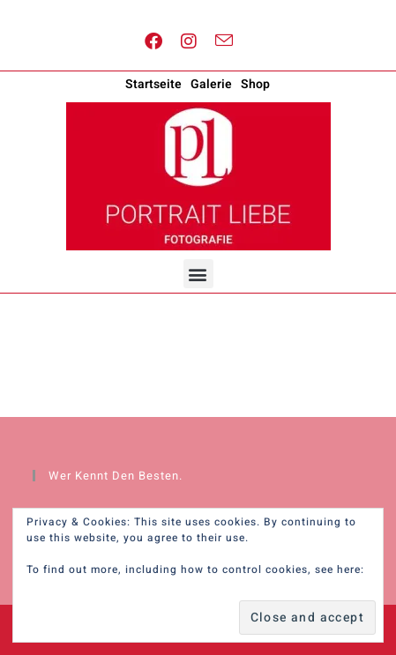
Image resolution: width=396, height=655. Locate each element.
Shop (255, 84)
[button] (198, 273)
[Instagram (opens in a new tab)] (189, 42)
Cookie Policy (64, 585)
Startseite (153, 84)
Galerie (211, 84)
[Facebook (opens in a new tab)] (154, 42)
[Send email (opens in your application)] (224, 41)
